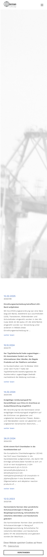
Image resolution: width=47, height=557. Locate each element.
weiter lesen (9, 335)
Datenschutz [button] (13, 546)
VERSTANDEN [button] (23, 553)
